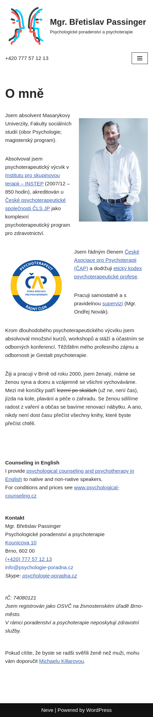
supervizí (112, 303)
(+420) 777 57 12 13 (28, 559)
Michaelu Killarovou (61, 661)
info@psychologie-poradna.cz (39, 567)
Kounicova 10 (21, 542)
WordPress (99, 710)
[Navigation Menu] (140, 58)
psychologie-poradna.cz (49, 575)
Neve (47, 710)
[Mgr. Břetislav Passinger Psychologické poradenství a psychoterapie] (75, 25)
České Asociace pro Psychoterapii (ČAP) (106, 260)
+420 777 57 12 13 (27, 58)
